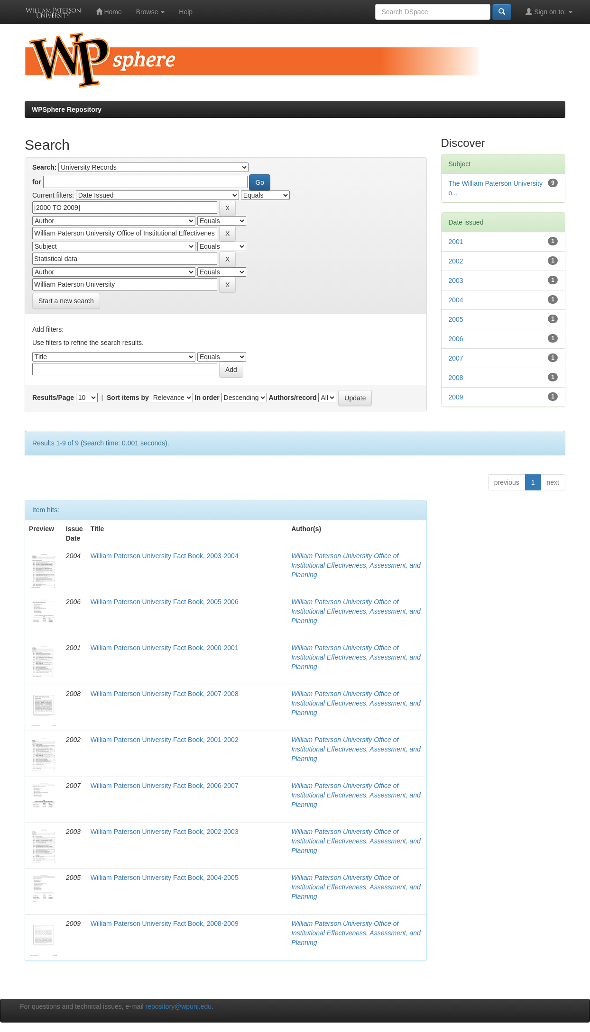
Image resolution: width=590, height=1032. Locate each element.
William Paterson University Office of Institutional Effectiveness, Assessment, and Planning (356, 565)
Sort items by (128, 397)
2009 (456, 397)
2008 (456, 377)
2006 (456, 339)
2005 (456, 319)
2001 (456, 241)
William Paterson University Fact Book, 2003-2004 (165, 556)
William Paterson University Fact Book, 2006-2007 (165, 785)
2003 (456, 280)
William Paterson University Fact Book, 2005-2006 (165, 602)
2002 (456, 261)
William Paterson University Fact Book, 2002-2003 (165, 831)
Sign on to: (548, 12)
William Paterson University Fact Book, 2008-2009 (165, 923)
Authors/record (292, 397)
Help (186, 12)
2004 (456, 300)
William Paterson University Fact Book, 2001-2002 (165, 739)
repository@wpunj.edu (179, 1006)
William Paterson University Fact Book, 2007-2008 (165, 693)
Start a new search (66, 301)
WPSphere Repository (66, 109)
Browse (150, 12)
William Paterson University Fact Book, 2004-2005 (165, 877)
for (36, 182)
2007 (456, 358)
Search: (44, 167)
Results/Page (53, 397)
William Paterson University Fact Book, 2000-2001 (165, 648)
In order (207, 397)
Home (109, 12)
